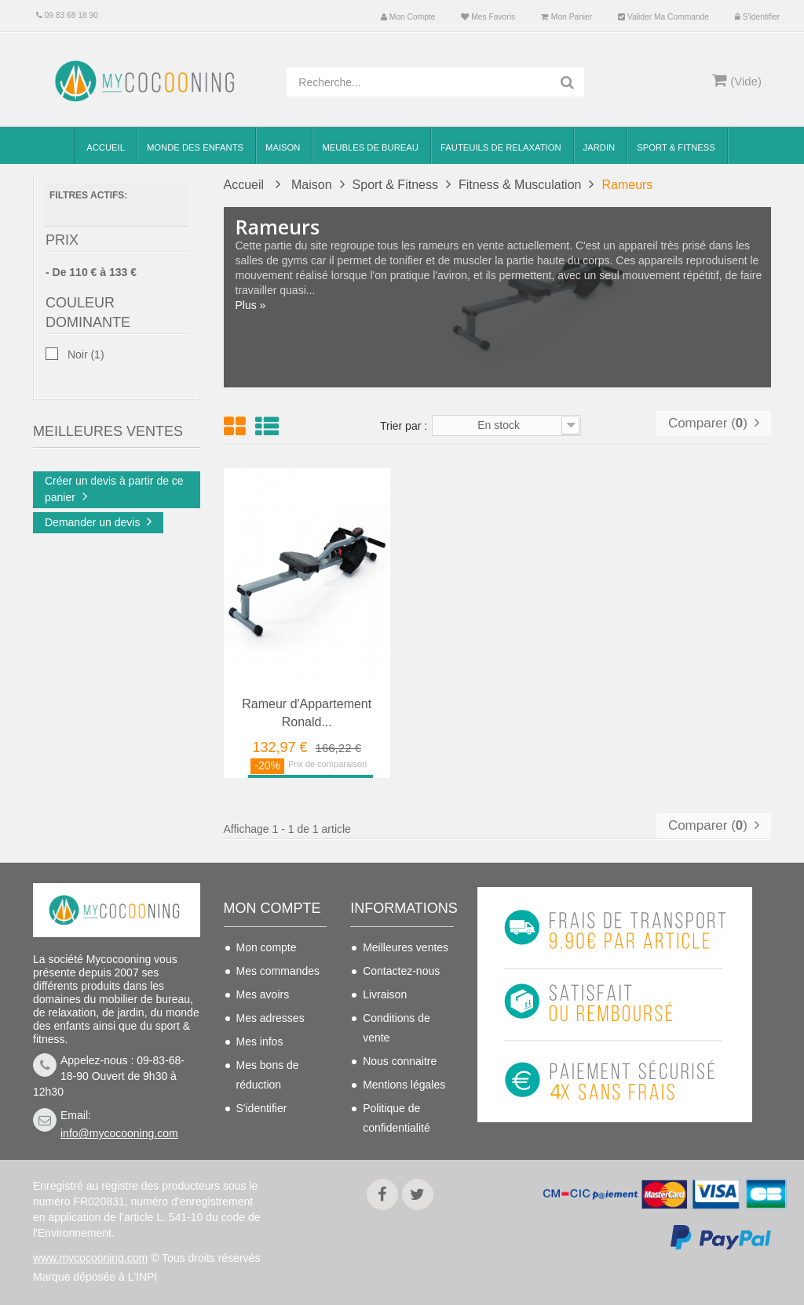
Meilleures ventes (405, 947)
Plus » (251, 305)
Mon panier (566, 17)
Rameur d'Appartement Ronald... (306, 713)
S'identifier (757, 17)
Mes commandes (278, 971)
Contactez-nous (401, 971)
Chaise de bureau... (142, 478)
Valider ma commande (663, 17)
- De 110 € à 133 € (91, 276)
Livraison (385, 994)
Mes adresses (270, 1018)
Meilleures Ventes (108, 416)
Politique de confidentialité (396, 1118)
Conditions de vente (396, 1028)
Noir (86, 359)
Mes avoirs (263, 994)
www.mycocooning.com (90, 1258)
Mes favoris (488, 17)
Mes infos (259, 1041)
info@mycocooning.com (119, 1133)
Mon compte (408, 17)
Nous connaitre (400, 1061)
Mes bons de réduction (267, 1075)
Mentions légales (404, 1084)
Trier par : (403, 426)
